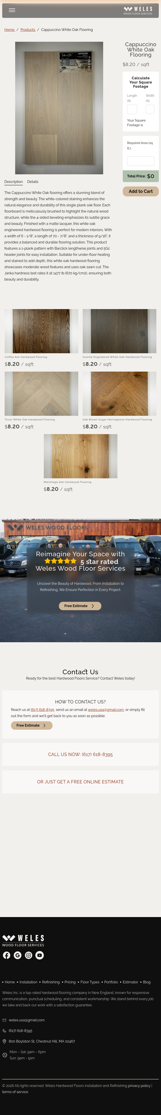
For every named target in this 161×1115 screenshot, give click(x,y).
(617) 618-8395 (42, 710)
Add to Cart (141, 191)
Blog (146, 982)
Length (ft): (132, 98)
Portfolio (111, 982)
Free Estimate (31, 725)
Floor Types (89, 982)
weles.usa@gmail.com (106, 710)
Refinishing (51, 982)
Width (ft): (150, 98)
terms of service (15, 1092)
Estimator (130, 982)
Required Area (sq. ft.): (140, 145)
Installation (28, 982)
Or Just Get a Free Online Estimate (80, 781)
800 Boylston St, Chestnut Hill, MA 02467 (38, 1041)
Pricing (70, 982)
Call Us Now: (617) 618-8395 (80, 754)
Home (10, 982)
